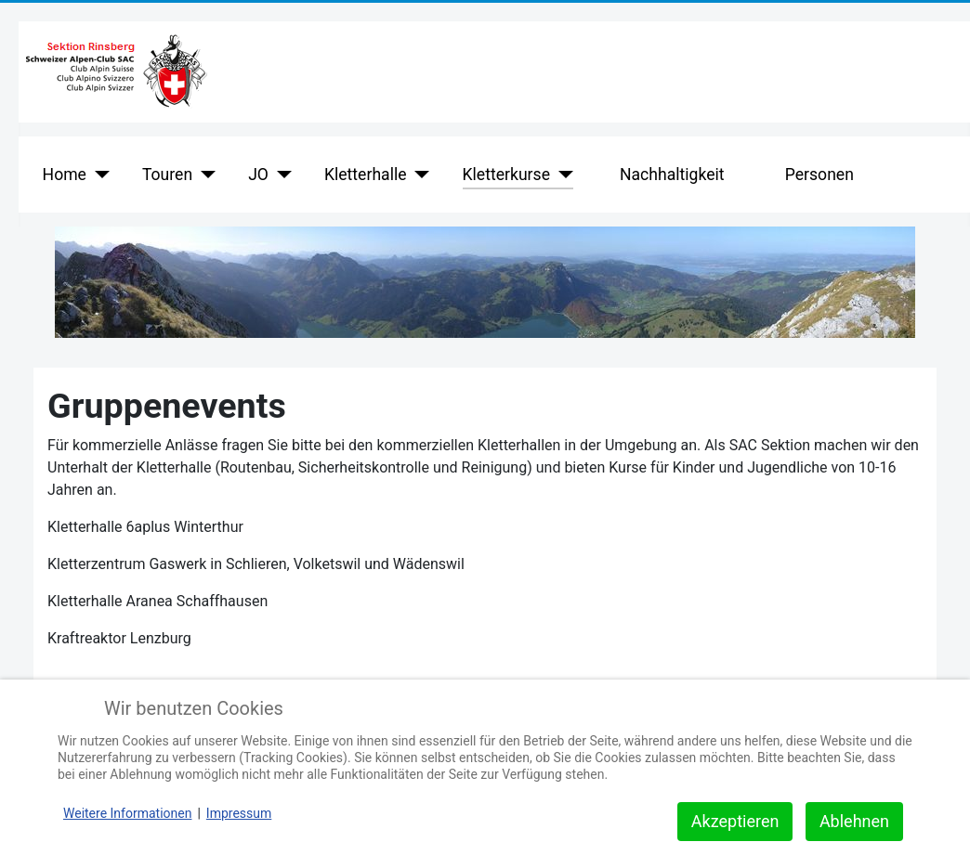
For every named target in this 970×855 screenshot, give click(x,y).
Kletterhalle (365, 174)
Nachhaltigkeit (672, 174)
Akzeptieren (735, 821)
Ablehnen (854, 821)
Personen (819, 174)
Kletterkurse (506, 174)
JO (258, 174)
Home (64, 174)
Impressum (238, 813)
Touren (167, 174)
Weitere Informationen (127, 813)
